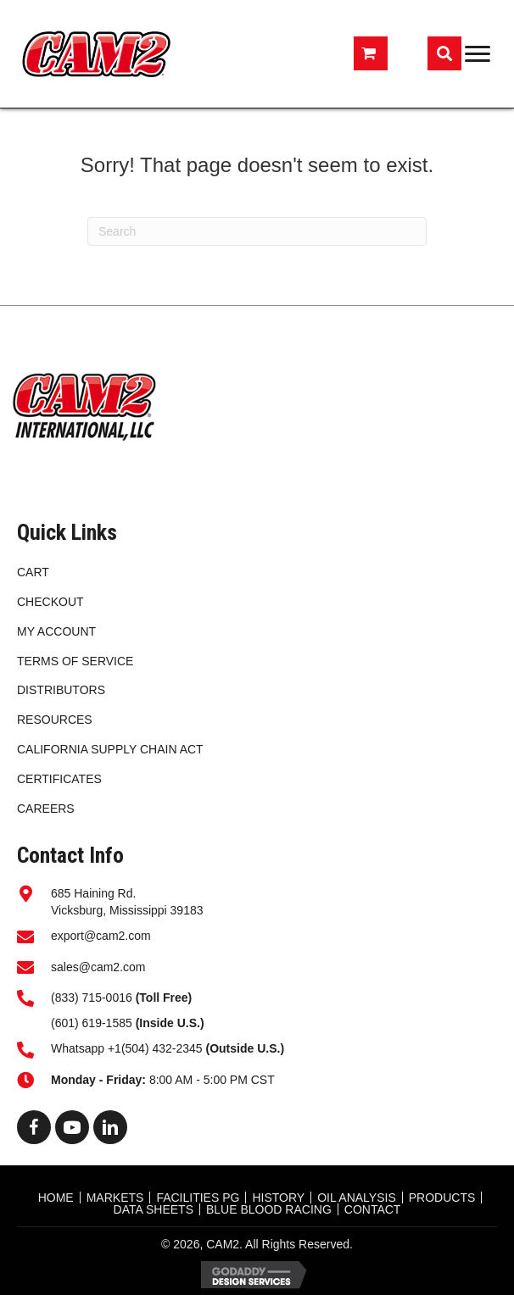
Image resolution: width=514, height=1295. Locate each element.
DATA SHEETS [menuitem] (153, 1209)
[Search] (257, 231)
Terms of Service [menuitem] (75, 661)
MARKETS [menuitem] (115, 1197)
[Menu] (477, 54)
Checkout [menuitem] (50, 602)
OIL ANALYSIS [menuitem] (356, 1197)
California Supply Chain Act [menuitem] (110, 749)
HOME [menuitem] (56, 1197)
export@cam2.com (101, 935)
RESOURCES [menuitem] (54, 719)
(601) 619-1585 (91, 1023)
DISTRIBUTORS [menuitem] (61, 690)
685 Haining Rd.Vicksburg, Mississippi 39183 (127, 901)
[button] (34, 1127)
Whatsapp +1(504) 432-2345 (167, 1048)
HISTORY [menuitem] (278, 1197)
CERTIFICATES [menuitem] (59, 779)
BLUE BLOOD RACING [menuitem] (269, 1209)
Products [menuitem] (442, 1197)
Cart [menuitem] (33, 572)
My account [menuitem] (56, 631)
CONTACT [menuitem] (372, 1209)
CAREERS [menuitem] (46, 808)
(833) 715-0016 (91, 997)
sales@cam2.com (98, 967)
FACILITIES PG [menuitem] (197, 1197)
